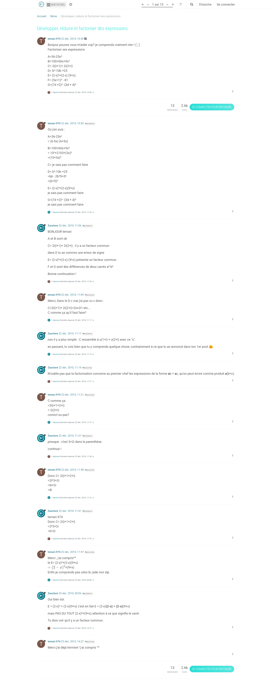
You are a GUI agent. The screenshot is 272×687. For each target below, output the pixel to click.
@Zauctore (89, 295)
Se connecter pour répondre (212, 107)
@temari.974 (90, 123)
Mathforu (56, 4)
